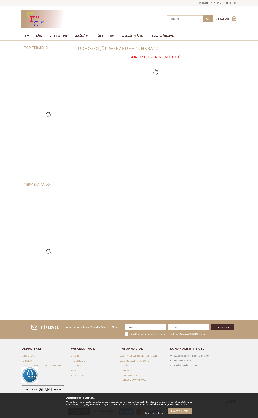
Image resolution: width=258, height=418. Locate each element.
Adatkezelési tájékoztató (134, 360)
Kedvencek (228, 3)
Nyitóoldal (28, 356)
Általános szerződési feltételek (139, 356)
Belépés (195, 3)
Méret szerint (58, 35)
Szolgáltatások (132, 35)
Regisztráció (78, 360)
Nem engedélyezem (155, 412)
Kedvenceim (77, 375)
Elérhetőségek (128, 375)
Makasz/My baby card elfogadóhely (42, 365)
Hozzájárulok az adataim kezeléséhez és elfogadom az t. (168, 334)
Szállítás (125, 370)
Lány (39, 35)
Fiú (27, 35)
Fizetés (124, 365)
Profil (211, 3)
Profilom (76, 365)
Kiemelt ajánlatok (162, 35)
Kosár (74, 370)
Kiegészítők (81, 35)
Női (112, 35)
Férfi (100, 35)
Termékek (27, 360)
